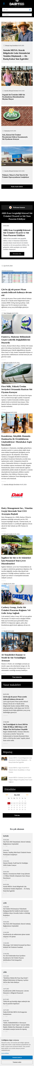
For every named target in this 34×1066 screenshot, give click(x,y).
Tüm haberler (17, 677)
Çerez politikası (5, 1053)
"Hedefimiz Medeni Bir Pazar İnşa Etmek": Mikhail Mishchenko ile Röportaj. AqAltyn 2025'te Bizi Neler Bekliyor (15, 980)
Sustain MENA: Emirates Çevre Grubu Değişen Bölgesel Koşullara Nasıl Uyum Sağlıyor (20, 780)
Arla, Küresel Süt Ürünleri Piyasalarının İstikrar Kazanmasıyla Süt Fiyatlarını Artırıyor (15, 137)
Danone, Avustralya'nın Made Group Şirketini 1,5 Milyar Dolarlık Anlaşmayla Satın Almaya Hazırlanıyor (16, 876)
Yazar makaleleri (12, 684)
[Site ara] (17, 9)
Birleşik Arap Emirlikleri (11, 45)
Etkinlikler (10, 789)
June (27, 794)
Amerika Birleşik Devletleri (11, 90)
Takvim (17, 815)
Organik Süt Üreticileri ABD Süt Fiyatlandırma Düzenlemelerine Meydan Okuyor (13, 97)
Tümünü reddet (17, 1062)
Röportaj (7, 752)
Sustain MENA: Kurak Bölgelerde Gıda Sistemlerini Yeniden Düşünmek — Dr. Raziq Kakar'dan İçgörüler (20, 760)
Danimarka (7, 131)
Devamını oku (17, 254)
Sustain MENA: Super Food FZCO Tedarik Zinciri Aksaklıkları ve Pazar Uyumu (19, 770)
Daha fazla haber (17, 187)
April (7, 794)
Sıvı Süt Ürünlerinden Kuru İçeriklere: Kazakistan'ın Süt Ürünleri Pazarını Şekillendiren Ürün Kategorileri (14, 958)
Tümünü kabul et (17, 1057)
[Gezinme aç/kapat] (3, 3)
